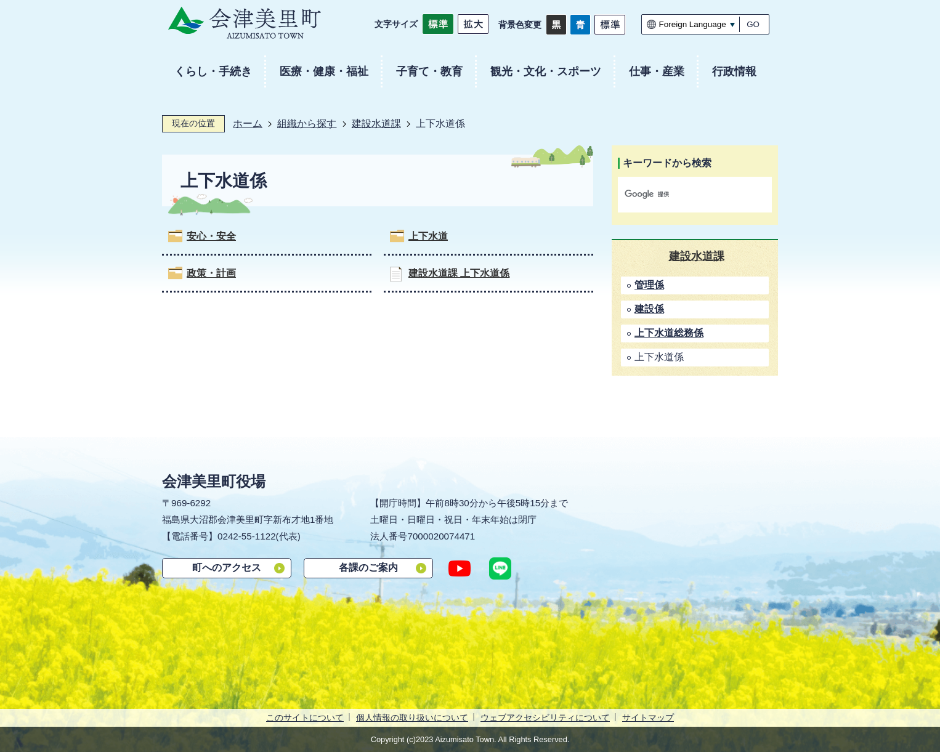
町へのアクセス (226, 567)
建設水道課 (376, 123)
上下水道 (428, 236)
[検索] (682, 194)
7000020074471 (441, 536)
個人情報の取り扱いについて (412, 717)
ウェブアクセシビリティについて (545, 717)
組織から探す (306, 123)
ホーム (247, 123)
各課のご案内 (368, 567)
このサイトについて (305, 717)
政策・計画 (211, 273)
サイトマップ (648, 717)
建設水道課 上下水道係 (458, 273)
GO (753, 24)
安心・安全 (211, 236)
